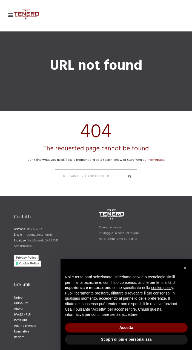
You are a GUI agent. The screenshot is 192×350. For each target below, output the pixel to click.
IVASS (18, 314)
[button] (184, 268)
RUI (28, 314)
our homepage (153, 160)
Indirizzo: (20, 240)
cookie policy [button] (162, 287)
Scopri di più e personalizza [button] (126, 339)
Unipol (19, 298)
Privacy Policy (26, 257)
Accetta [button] (126, 327)
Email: (18, 234)
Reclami (19, 337)
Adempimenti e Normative (25, 328)
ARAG (18, 309)
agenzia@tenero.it (39, 234)
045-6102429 (35, 229)
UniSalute (21, 303)
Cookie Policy (29, 263)
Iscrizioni (20, 320)
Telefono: (20, 229)
